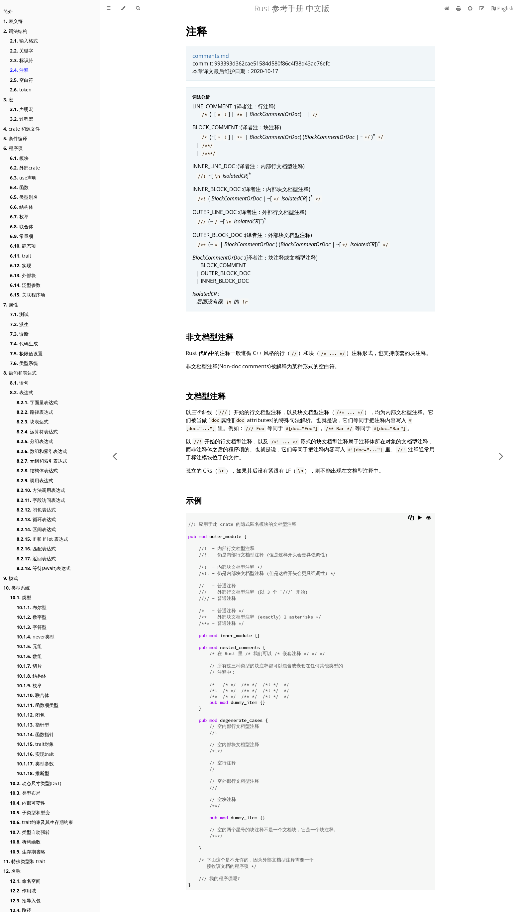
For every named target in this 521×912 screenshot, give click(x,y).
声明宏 (21, 109)
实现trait (35, 754)
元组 (29, 646)
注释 (19, 70)
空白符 (21, 80)
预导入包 (25, 900)
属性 (10, 304)
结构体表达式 (37, 470)
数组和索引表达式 (42, 451)
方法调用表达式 (41, 490)
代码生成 (24, 343)
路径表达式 (35, 412)
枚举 (19, 216)
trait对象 (35, 744)
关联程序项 (27, 294)
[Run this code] (420, 518)
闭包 (31, 715)
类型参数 (35, 763)
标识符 (21, 60)
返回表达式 (36, 558)
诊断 (19, 334)
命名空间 (25, 881)
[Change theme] (123, 8)
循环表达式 (36, 519)
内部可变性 (27, 803)
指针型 (33, 725)
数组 (29, 656)
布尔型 (32, 607)
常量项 (21, 236)
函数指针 (35, 734)
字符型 (32, 627)
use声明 (23, 177)
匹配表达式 (36, 548)
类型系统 (24, 363)
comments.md (210, 55)
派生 (19, 324)
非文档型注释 (210, 336)
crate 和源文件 (21, 129)
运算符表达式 (37, 431)
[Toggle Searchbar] (138, 8)
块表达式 (33, 421)
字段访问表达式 (41, 500)
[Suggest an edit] (482, 8)
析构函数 (25, 842)
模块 (19, 158)
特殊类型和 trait (24, 861)
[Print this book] (459, 8)
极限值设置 (26, 353)
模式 (10, 578)
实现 (20, 265)
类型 (20, 597)
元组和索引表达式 (42, 461)
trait (20, 256)
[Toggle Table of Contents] (108, 8)
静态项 (23, 246)
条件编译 (15, 138)
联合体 (21, 226)
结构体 (21, 207)
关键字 (21, 51)
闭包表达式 (36, 510)
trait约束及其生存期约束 (41, 822)
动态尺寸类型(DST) (35, 783)
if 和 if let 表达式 (42, 539)
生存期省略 (27, 852)
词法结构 (15, 31)
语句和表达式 (20, 373)
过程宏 (21, 119)
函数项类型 (37, 705)
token (21, 89)
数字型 (32, 617)
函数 (19, 187)
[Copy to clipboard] (411, 518)
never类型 (35, 636)
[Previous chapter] (115, 456)
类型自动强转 (30, 832)
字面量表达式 (37, 402)
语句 (19, 383)
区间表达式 (36, 529)
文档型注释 (206, 396)
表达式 (21, 392)
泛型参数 (25, 285)
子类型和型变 (30, 812)
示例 (194, 500)
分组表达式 (35, 441)
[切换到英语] (502, 8)
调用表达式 (35, 480)
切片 (29, 666)
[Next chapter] (501, 456)
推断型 (33, 773)
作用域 (23, 890)
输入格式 (24, 41)
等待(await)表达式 (43, 568)
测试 (19, 314)
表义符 (13, 21)
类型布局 (25, 793)
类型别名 (24, 197)
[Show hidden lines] (428, 518)
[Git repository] (470, 8)
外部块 (23, 275)
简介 (8, 11)
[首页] (447, 8)
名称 (12, 871)
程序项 (13, 148)
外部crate (25, 168)
